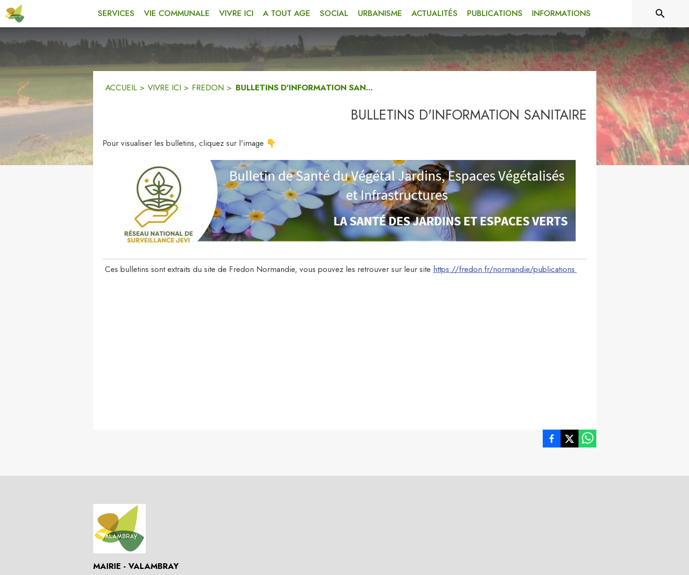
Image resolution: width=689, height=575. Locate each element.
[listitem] (552, 440)
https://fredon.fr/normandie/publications (505, 269)
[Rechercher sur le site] (660, 14)
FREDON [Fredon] (208, 87)
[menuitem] (116, 12)
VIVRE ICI (164, 87)
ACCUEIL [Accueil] (121, 87)
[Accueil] (15, 13)
